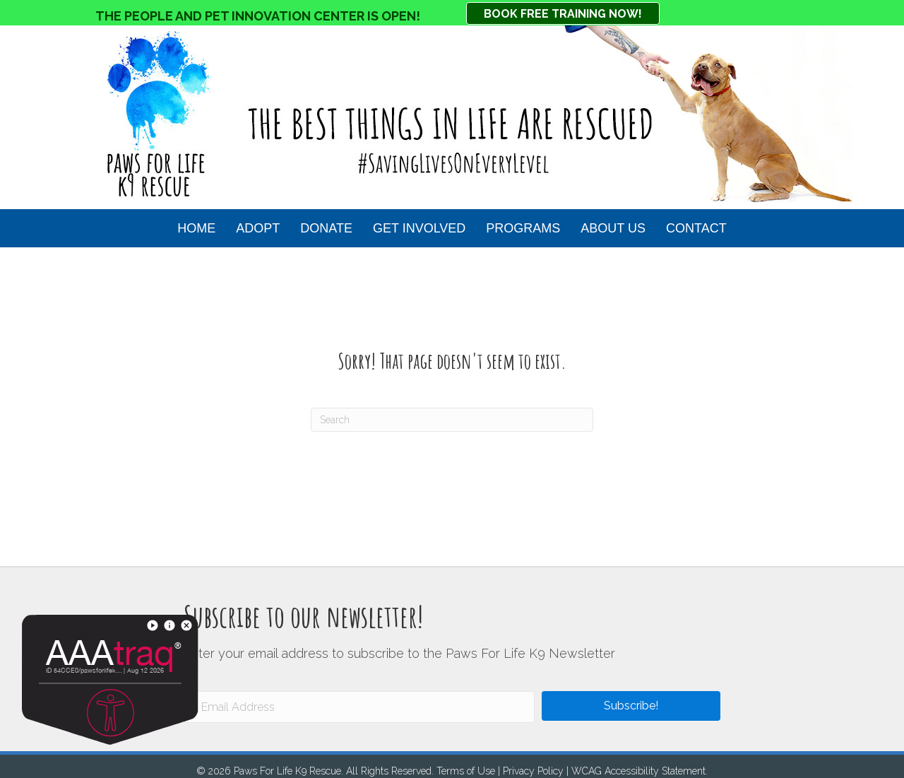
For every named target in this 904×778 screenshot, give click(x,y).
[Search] (452, 420)
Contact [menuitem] (696, 228)
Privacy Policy (533, 771)
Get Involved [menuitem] (419, 228)
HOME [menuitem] (196, 228)
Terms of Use (465, 771)
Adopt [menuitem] (258, 228)
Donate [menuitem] (326, 228)
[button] (631, 706)
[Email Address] (359, 707)
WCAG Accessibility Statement (638, 771)
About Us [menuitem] (613, 228)
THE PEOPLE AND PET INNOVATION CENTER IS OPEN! (257, 15)
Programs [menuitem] (523, 228)
